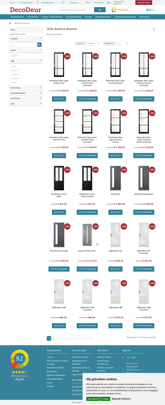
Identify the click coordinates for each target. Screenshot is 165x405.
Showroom (144, 16)
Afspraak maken (143, 2)
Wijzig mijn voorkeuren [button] (121, 399)
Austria (15, 55)
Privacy (50, 382)
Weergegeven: (109, 43)
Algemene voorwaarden (56, 375)
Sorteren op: (80, 43)
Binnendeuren (17, 16)
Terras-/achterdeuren (52, 16)
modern (16, 74)
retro (15, 82)
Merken (88, 16)
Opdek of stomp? (104, 357)
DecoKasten (77, 394)
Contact (50, 357)
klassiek (16, 78)
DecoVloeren (77, 390)
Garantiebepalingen (55, 379)
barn (14, 66)
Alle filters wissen (18, 34)
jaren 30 (16, 70)
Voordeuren (33, 16)
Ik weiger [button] (105, 399)
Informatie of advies (80, 357)
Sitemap (50, 386)
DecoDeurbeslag (78, 387)
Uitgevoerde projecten (125, 16)
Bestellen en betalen (55, 367)
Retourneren (52, 371)
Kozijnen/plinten (73, 16)
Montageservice (103, 16)
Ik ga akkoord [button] (93, 399)
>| (90, 338)
